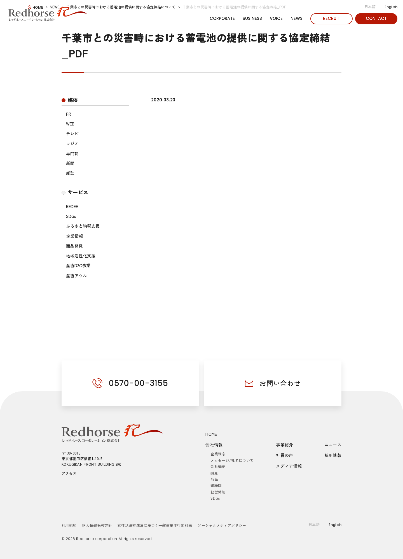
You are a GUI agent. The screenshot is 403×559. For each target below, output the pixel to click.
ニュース (333, 445)
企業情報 (74, 236)
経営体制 (217, 492)
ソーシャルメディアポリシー (222, 525)
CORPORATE (222, 18)
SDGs (71, 216)
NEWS (296, 18)
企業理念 (217, 454)
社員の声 (284, 455)
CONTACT (376, 18)
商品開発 (74, 246)
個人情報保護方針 (97, 525)
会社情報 (214, 445)
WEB (70, 124)
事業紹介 (284, 445)
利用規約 (69, 525)
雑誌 (70, 173)
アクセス (69, 473)
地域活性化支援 (80, 255)
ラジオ (72, 143)
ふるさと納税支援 (83, 226)
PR (68, 114)
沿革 (214, 479)
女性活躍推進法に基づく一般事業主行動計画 (155, 525)
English (391, 7)
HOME (211, 434)
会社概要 (217, 466)
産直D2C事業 (78, 265)
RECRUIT (331, 18)
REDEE (72, 206)
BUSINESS (252, 18)
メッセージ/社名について (232, 460)
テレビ (72, 133)
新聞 (70, 163)
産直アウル (76, 275)
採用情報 (333, 455)
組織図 (216, 485)
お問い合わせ (280, 383)
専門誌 (72, 153)
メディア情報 (289, 466)
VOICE (276, 18)
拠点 (214, 473)
